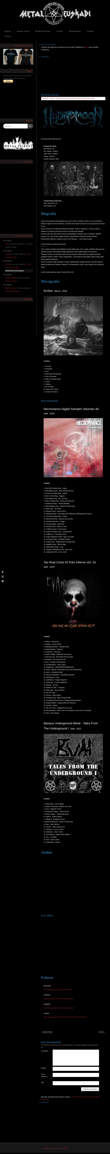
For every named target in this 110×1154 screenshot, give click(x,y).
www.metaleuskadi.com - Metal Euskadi (55, 1148)
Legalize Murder (47, 1032)
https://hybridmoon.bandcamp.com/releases (58, 989)
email (87, 47)
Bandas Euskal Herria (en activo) (66, 98)
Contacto (90, 31)
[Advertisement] (75, 73)
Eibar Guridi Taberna (12, 291)
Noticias (8, 31)
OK (29, 126)
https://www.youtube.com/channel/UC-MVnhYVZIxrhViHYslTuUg (65, 1017)
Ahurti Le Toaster (11, 281)
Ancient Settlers (10, 278)
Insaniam (8, 254)
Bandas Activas (23, 31)
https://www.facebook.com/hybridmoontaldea (58, 999)
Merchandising (75, 31)
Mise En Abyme (10, 288)
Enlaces (8, 36)
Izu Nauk (101, 1032)
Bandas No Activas (42, 31)
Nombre (44, 1068)
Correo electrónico (44, 1077)
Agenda (60, 31)
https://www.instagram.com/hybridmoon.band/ (59, 1008)
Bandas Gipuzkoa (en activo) (85, 98)
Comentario (44, 1052)
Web (42, 1082)
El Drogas (8, 264)
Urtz (6, 244)
